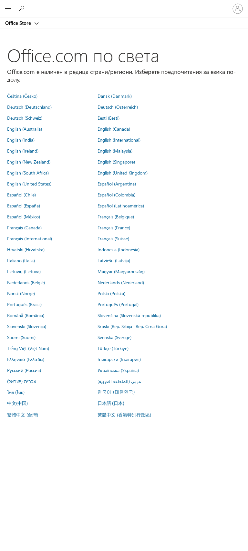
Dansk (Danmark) (115, 96)
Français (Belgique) (116, 216)
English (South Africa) (28, 172)
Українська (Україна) (118, 370)
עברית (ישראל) (21, 381)
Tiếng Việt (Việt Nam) (28, 348)
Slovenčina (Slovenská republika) (129, 315)
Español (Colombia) (116, 194)
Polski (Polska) (111, 293)
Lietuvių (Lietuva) (24, 271)
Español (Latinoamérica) (121, 205)
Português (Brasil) (24, 304)
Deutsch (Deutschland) (29, 107)
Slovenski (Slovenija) (26, 326)
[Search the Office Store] (22, 8)
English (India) (21, 139)
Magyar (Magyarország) (121, 271)
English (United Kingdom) (123, 172)
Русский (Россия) (24, 370)
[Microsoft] (123, 5)
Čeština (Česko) (22, 96)
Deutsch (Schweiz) (24, 118)
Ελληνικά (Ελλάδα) (25, 359)
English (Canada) (114, 128)
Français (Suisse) (113, 238)
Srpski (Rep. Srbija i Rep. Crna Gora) (132, 326)
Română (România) (26, 315)
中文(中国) (17, 403)
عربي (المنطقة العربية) (119, 381)
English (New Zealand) (28, 161)
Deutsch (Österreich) (118, 107)
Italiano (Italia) (21, 260)
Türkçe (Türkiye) (113, 348)
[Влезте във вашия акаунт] (237, 8)
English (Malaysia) (115, 150)
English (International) (119, 139)
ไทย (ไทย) (16, 392)
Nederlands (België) (26, 282)
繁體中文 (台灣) (22, 414)
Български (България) (119, 359)
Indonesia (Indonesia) (119, 249)
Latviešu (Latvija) (114, 260)
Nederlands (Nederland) (121, 282)
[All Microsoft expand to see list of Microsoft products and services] (8, 8)
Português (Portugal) (118, 304)
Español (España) (23, 205)
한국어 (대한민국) (116, 392)
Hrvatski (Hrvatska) (26, 249)
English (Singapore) (116, 161)
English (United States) (29, 183)
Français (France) (114, 227)
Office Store (18, 23)
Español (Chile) (21, 194)
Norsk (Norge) (21, 293)
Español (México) (23, 216)
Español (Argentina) (117, 183)
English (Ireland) (22, 150)
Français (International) (29, 238)
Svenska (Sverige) (114, 337)
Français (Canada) (24, 227)
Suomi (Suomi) (21, 337)
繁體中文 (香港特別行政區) (124, 414)
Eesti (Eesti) (108, 118)
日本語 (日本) (111, 403)
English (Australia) (24, 128)
